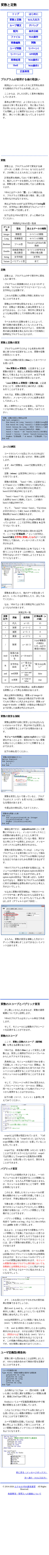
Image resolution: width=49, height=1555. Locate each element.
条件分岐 (33, 31)
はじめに (33, 14)
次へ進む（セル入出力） (35, 1486)
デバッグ (33, 25)
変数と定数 (15, 19)
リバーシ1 (33, 48)
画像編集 (15, 42)
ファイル (15, 37)
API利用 (33, 54)
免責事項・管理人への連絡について (24, 1502)
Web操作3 (33, 65)
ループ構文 (15, 25)
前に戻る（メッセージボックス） (31, 1481)
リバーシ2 (15, 54)
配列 (15, 31)
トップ (15, 14)
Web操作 (33, 37)
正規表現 (24, 71)
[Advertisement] (24, 137)
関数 (33, 42)
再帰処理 (15, 60)
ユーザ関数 (15, 48)
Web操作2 (33, 60)
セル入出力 (33, 19)
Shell (15, 65)
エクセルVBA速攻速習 (25, 1495)
